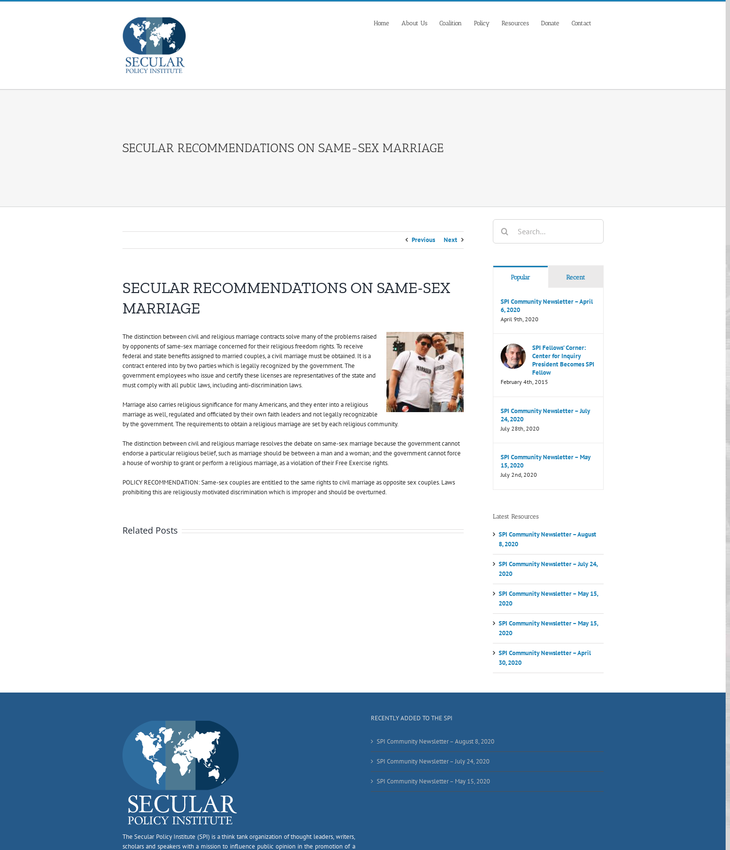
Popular (520, 277)
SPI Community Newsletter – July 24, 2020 (545, 415)
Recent (575, 277)
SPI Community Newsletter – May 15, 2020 (546, 461)
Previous (423, 240)
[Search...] (548, 231)
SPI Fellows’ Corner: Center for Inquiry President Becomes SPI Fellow (563, 360)
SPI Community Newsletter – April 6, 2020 (547, 305)
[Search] (505, 231)
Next (450, 240)
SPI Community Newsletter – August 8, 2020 (435, 741)
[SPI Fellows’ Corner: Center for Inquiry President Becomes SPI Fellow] (513, 348)
